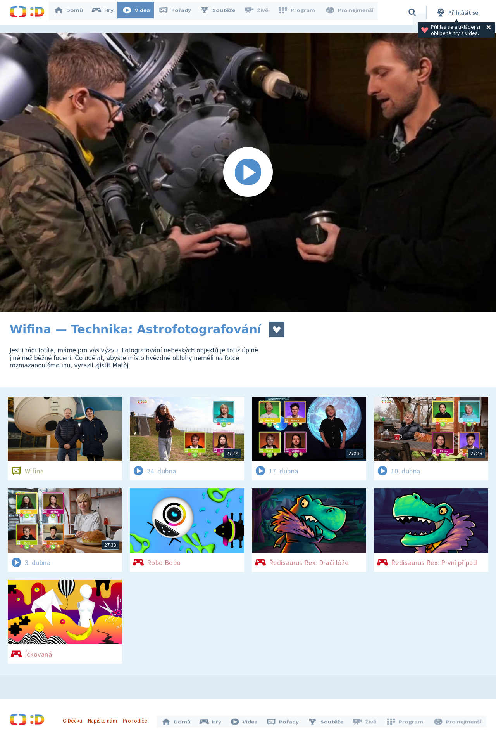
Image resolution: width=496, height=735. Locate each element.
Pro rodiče (137, 718)
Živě (259, 12)
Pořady (178, 12)
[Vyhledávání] (412, 12)
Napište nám (104, 718)
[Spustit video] (248, 172)
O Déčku (74, 718)
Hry (106, 12)
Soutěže (221, 12)
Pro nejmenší (350, 12)
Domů (72, 12)
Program (299, 12)
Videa (140, 12)
